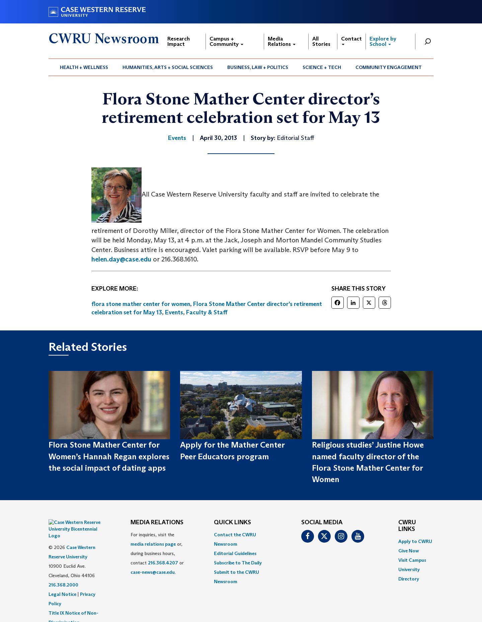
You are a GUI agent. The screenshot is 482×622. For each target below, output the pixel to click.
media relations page (153, 544)
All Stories (321, 41)
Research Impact (178, 41)
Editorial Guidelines (235, 553)
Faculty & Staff (207, 312)
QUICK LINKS (232, 522)
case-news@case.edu (153, 572)
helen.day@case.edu (121, 259)
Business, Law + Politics (257, 67)
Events (174, 312)
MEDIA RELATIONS (157, 522)
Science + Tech (322, 67)
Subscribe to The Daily (238, 563)
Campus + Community (226, 41)
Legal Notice (62, 577)
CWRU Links (407, 526)
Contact (351, 40)
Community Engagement (388, 67)
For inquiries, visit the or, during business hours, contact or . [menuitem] (157, 553)
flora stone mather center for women (140, 304)
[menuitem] (84, 67)
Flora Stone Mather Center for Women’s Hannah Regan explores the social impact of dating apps (109, 456)
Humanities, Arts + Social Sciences (168, 67)
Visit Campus (412, 560)
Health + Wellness (84, 67)
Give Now (408, 551)
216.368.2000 (63, 568)
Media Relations (282, 41)
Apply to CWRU (415, 541)
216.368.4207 (163, 563)
